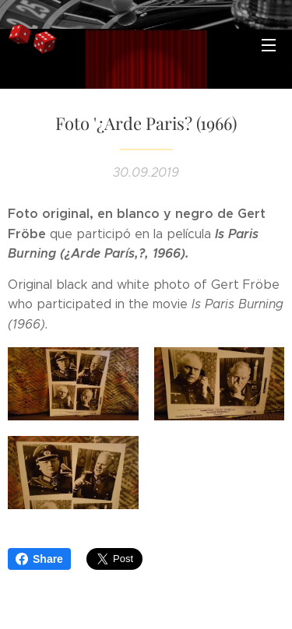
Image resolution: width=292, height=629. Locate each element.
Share (39, 559)
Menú (269, 45)
